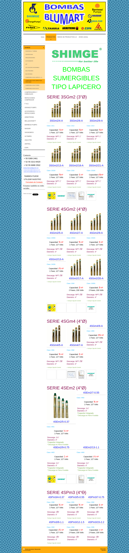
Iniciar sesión (103, 548)
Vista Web (103, 550)
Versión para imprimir (28, 549)
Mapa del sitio (37, 549)
